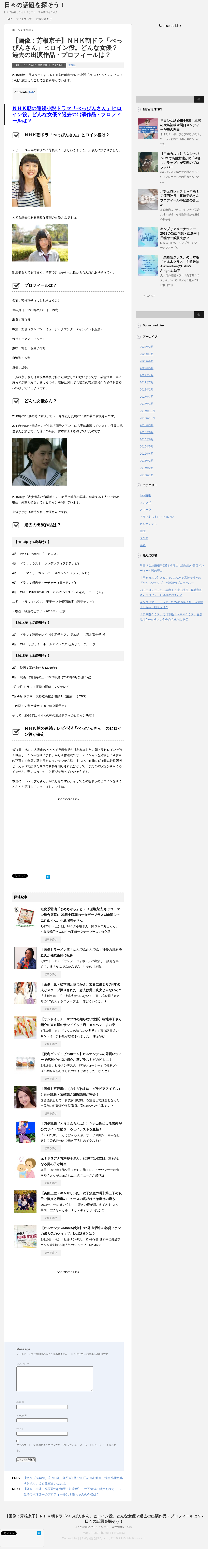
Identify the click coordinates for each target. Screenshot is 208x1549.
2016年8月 (146, 432)
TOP (9, 18)
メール (21, 1415)
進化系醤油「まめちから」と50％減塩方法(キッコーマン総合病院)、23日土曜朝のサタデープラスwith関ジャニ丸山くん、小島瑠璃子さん (80, 914)
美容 (143, 545)
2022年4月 (146, 375)
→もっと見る (148, 295)
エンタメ (145, 502)
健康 (143, 531)
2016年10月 (147, 418)
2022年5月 (146, 368)
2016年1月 (146, 475)
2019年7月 (146, 382)
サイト (20, 1429)
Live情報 (145, 495)
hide (31, 92)
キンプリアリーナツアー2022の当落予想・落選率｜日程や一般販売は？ (180, 233)
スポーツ (145, 509)
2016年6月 (146, 439)
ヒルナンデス (148, 523)
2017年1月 (146, 403)
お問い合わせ (44, 19)
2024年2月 (146, 346)
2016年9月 (146, 425)
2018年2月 (146, 389)
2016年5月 (146, 446)
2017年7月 (146, 396)
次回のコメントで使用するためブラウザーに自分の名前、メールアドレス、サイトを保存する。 (66, 1448)
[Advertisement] (68, 836)
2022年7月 (146, 354)
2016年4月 (146, 453)
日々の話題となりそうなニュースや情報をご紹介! (104, 1526)
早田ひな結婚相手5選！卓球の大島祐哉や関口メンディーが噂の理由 (180, 125)
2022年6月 (146, 361)
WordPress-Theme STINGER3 (104, 1532)
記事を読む (51, 939)
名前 (20, 1402)
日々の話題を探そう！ (35, 5)
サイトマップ (24, 19)
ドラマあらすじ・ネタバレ (157, 516)
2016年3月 (146, 460)
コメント (22, 1363)
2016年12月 (147, 410)
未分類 (72, 65)
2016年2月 (146, 467)
